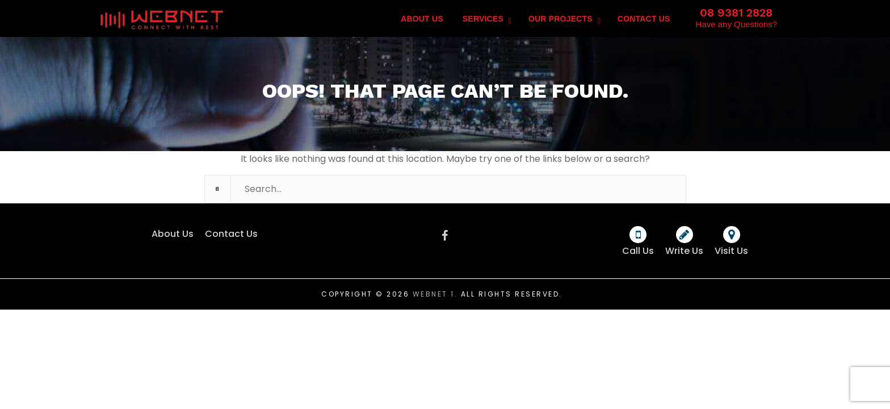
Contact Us (644, 18)
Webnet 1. (435, 294)
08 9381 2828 (736, 12)
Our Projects (560, 18)
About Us (422, 18)
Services (483, 18)
